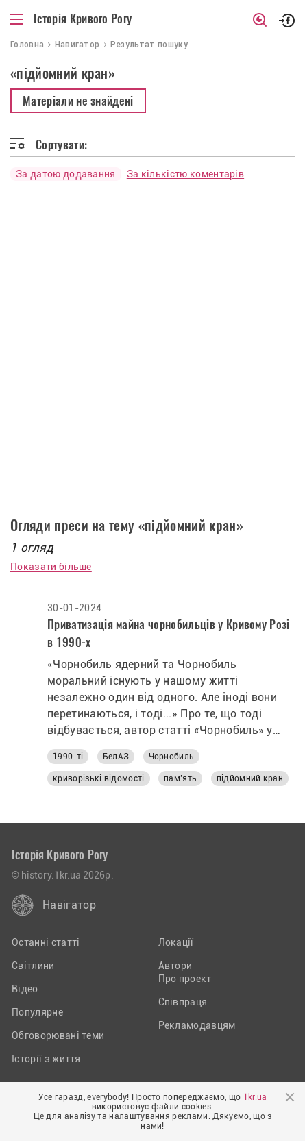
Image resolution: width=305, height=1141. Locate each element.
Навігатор (69, 904)
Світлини (33, 965)
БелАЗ (116, 756)
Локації (176, 942)
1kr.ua (255, 1097)
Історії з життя (46, 1058)
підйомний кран (250, 778)
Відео (25, 988)
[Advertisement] (152, 343)
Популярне (37, 1012)
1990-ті (68, 756)
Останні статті (46, 942)
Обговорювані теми (58, 1035)
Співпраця (183, 1001)
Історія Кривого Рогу (83, 18)
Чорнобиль (172, 756)
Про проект (185, 978)
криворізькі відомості (99, 778)
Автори (175, 965)
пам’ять (180, 778)
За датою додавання (66, 174)
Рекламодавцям (197, 1025)
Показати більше (51, 566)
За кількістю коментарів (185, 174)
